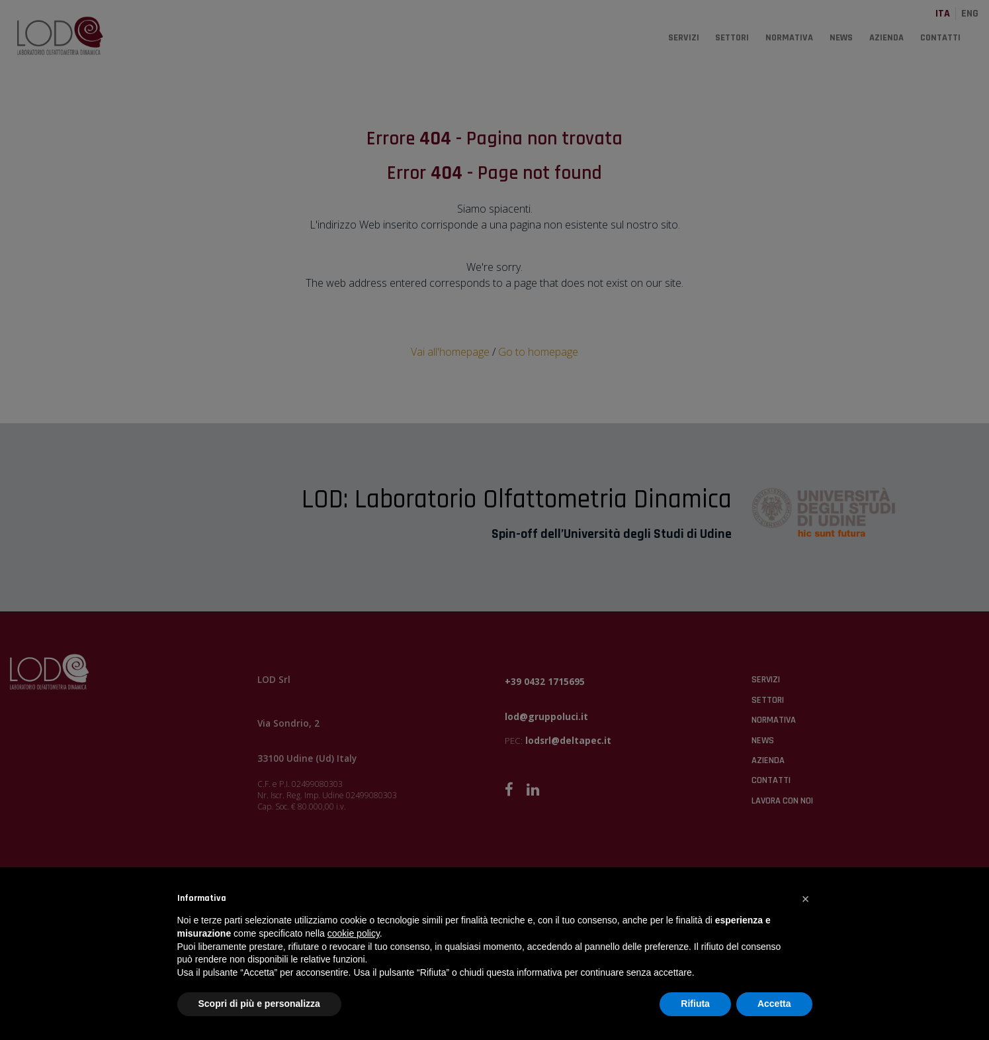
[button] (805, 899)
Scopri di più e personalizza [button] (259, 1003)
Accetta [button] (774, 1003)
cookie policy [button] (353, 933)
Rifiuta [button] (695, 1003)
